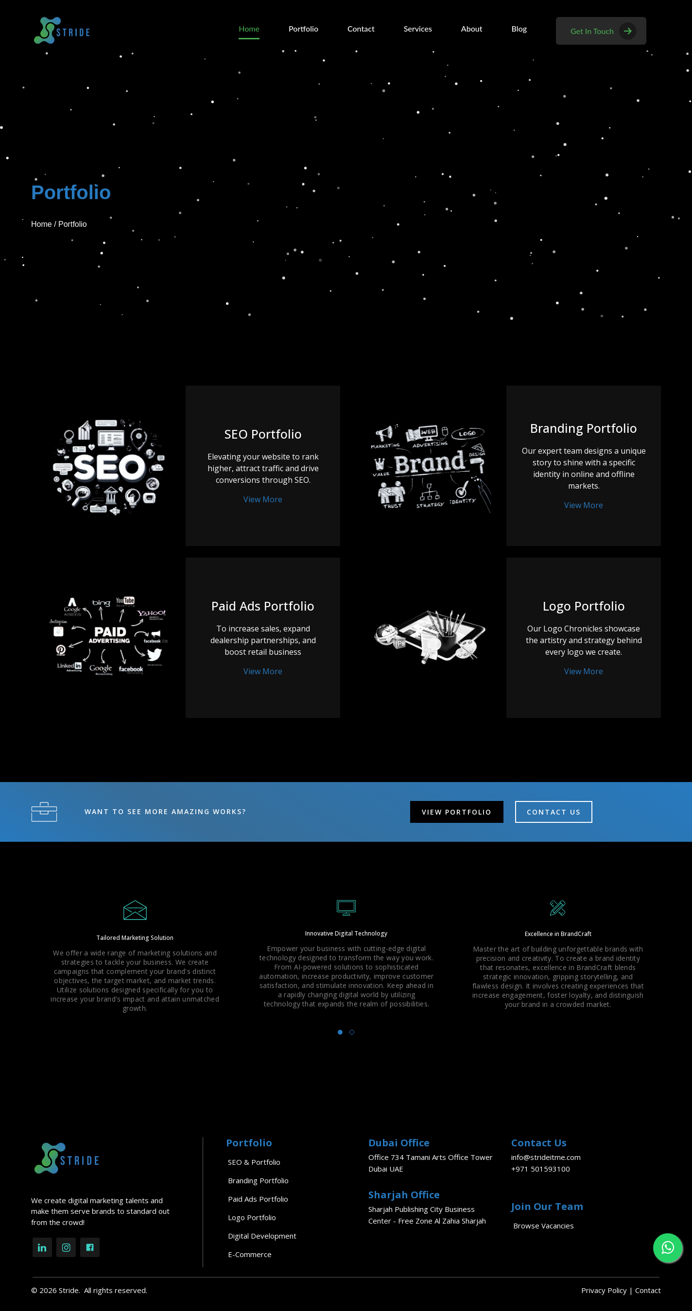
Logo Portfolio (252, 1217)
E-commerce (250, 1254)
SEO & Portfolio (254, 1162)
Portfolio (303, 28)
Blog (519, 28)
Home (249, 28)
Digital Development (262, 1236)
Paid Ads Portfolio (258, 1199)
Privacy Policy (604, 1290)
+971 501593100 (540, 1169)
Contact (361, 28)
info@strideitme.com (546, 1157)
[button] (340, 1032)
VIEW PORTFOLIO (457, 812)
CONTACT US (554, 812)
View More (262, 499)
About (472, 28)
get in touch (604, 31)
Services (418, 28)
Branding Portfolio (258, 1180)
